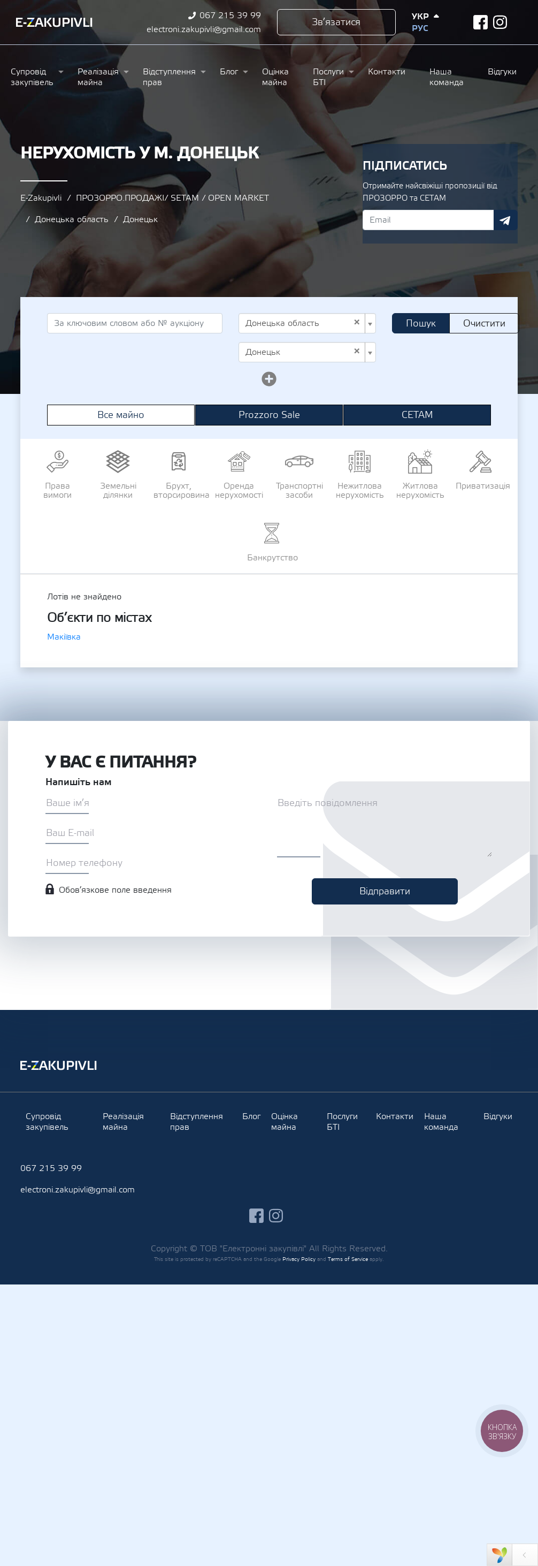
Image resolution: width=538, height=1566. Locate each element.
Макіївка (64, 637)
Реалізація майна (98, 77)
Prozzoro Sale (269, 415)
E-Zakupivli (41, 198)
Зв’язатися (336, 22)
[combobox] (307, 323)
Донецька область (72, 219)
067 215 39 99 (230, 15)
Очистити (484, 323)
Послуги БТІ (328, 77)
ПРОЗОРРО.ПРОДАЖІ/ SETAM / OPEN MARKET (172, 198)
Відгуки (502, 71)
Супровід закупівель (32, 77)
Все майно (120, 415)
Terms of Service (348, 1259)
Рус (420, 28)
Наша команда (446, 77)
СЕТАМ (417, 415)
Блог (229, 71)
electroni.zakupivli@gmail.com (204, 29)
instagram (500, 22)
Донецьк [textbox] (302, 352)
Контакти (386, 71)
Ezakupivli (54, 22)
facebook (480, 22)
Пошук (421, 323)
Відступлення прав (169, 77)
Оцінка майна (275, 77)
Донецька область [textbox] (302, 323)
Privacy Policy (299, 1259)
